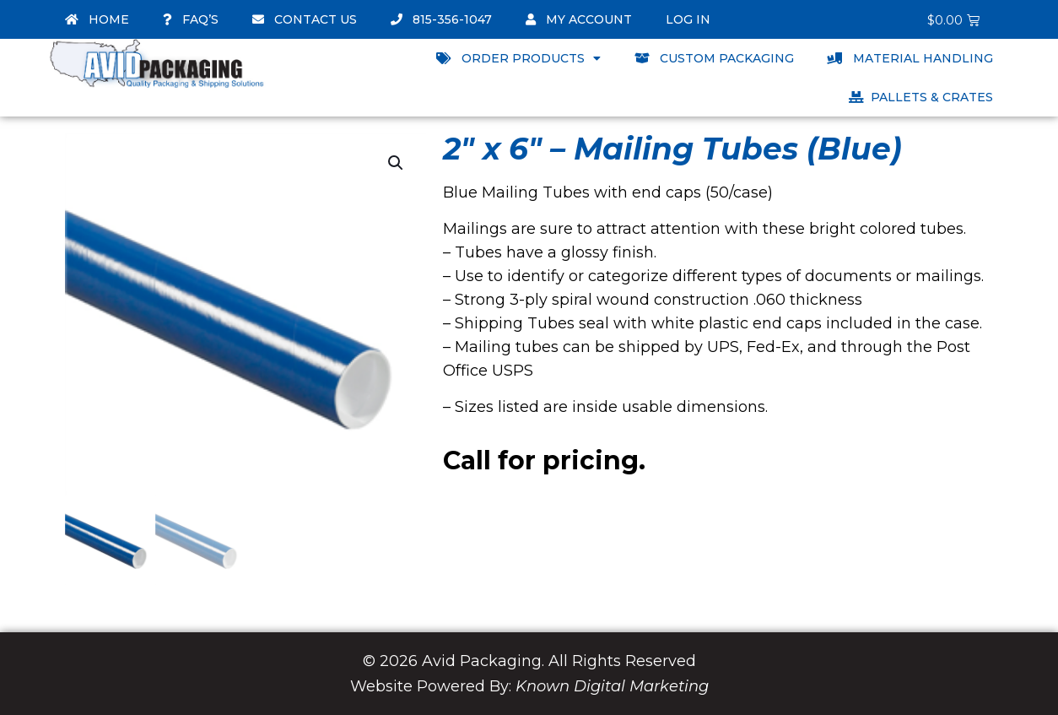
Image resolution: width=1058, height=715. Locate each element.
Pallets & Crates (921, 97)
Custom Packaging (714, 58)
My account (579, 19)
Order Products (518, 58)
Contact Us (304, 19)
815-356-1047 (441, 19)
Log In (688, 19)
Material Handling (910, 58)
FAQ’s (191, 19)
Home (97, 19)
